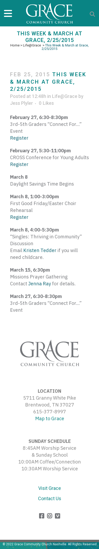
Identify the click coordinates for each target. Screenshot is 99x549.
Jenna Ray (39, 284)
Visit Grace (49, 488)
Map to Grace (49, 418)
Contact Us (49, 498)
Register (19, 138)
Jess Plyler (21, 103)
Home (15, 45)
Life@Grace (32, 45)
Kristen (39, 250)
